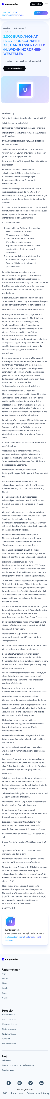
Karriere (5, 978)
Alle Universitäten (9, 1043)
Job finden (36, 4)
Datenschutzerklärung (38, 1093)
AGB (5, 1093)
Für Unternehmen (9, 1029)
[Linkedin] (41, 1083)
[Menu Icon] (46, 4)
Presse (4, 993)
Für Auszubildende (9, 1024)
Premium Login (8, 1070)
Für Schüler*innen (9, 1019)
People (5, 988)
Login (4, 973)
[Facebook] (9, 1083)
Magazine (5, 997)
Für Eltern (6, 1038)
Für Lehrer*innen (9, 1034)
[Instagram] (19, 1083)
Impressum (17, 1093)
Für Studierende (8, 1014)
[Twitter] (30, 1083)
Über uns (5, 983)
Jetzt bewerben (41, 13)
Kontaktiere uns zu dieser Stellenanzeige (18, 1065)
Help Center (7, 1060)
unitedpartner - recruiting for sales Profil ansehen (23, 938)
